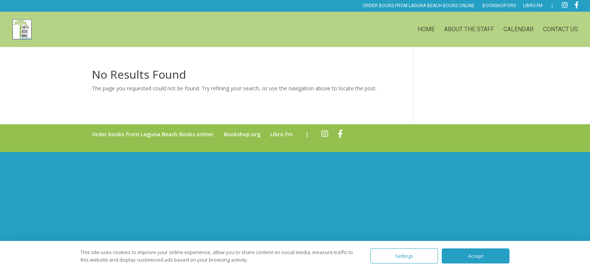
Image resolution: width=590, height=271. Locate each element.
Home (426, 30)
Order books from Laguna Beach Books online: (419, 5)
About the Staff (469, 30)
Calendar (518, 30)
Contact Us (560, 30)
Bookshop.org (499, 5)
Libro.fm (533, 5)
